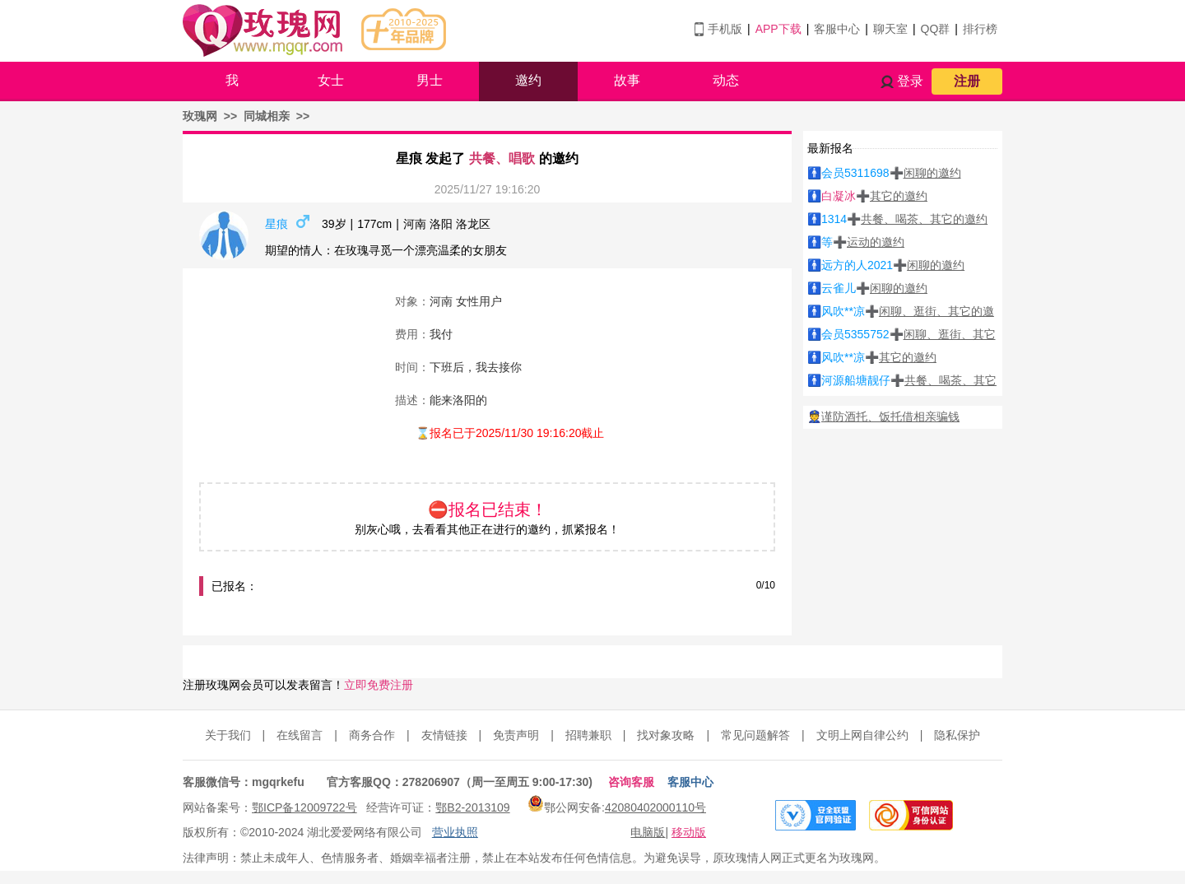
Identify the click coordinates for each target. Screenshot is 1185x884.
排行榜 (980, 28)
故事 (627, 80)
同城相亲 (267, 116)
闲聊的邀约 (932, 172)
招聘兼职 (588, 735)
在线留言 (299, 735)
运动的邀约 (875, 242)
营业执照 (455, 832)
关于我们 (228, 735)
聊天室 (890, 28)
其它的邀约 (898, 195)
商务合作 (372, 735)
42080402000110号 (655, 807)
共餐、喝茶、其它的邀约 (924, 219)
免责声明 (516, 735)
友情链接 (444, 735)
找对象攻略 (666, 735)
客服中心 (837, 28)
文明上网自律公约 (862, 735)
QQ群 (935, 28)
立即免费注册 (378, 684)
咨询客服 (631, 782)
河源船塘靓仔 (855, 380)
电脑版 (647, 832)
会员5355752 (855, 334)
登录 (910, 81)
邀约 (528, 80)
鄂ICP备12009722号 (304, 807)
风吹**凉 (843, 311)
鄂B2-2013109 (472, 807)
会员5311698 (855, 172)
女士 (331, 80)
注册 (967, 81)
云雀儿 (838, 288)
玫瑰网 (200, 116)
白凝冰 (838, 195)
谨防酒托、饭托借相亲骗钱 (890, 416)
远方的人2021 (857, 265)
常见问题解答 (755, 735)
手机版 (725, 28)
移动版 (689, 832)
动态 (726, 80)
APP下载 (778, 28)
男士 (429, 80)
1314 (834, 219)
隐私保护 (957, 735)
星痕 (276, 223)
